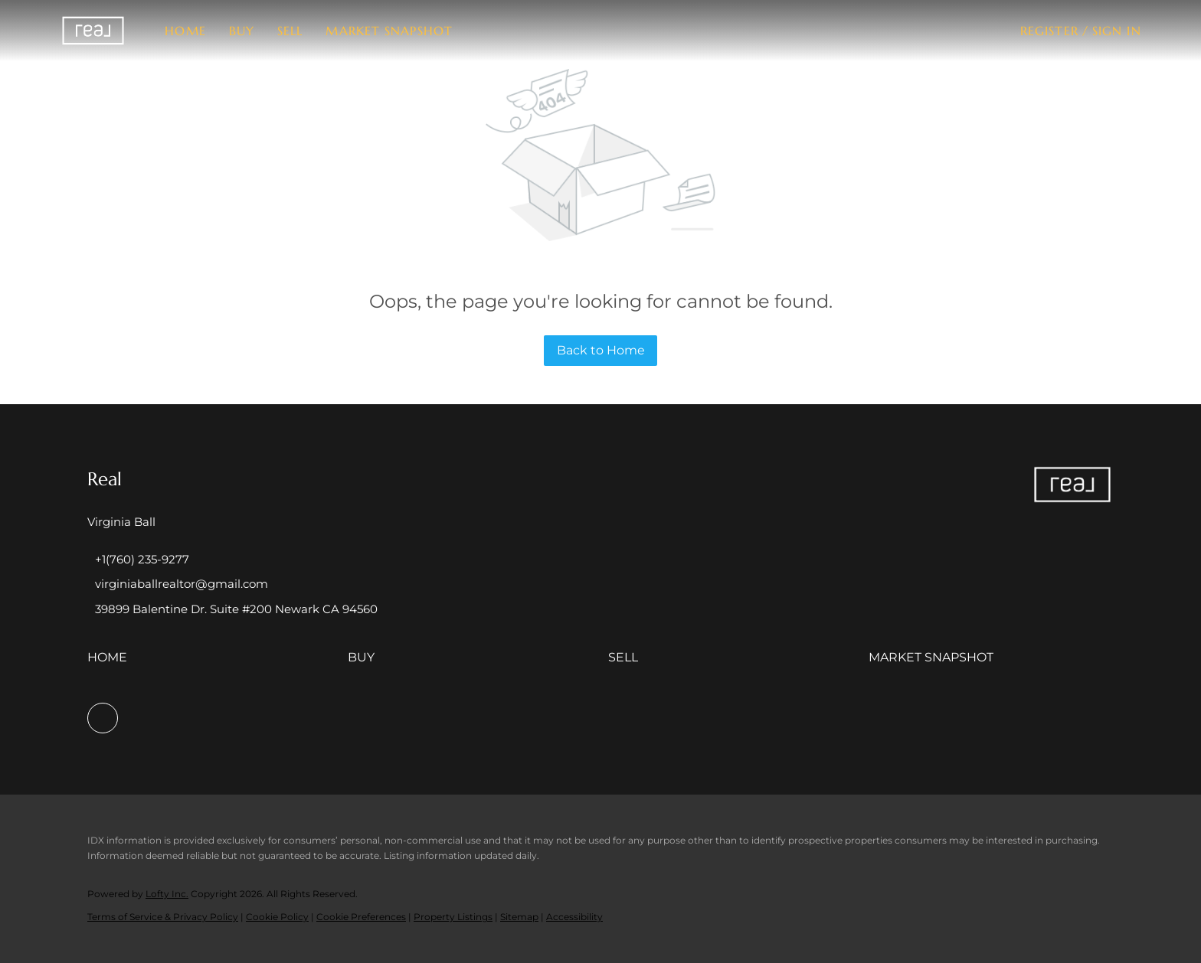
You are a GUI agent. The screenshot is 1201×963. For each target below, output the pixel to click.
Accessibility (574, 916)
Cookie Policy (277, 916)
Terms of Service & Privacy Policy (162, 916)
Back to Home (601, 350)
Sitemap (519, 916)
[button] (93, 30)
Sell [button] (290, 30)
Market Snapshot (389, 30)
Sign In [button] (1116, 30)
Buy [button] (241, 30)
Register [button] (1049, 30)
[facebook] (102, 718)
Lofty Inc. (167, 893)
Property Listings (453, 916)
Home (185, 30)
